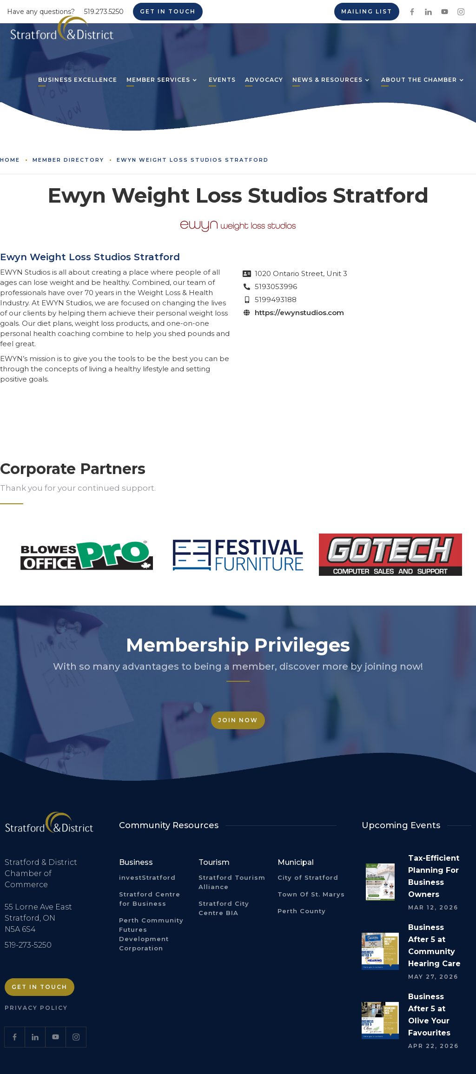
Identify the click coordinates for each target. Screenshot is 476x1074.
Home (10, 160)
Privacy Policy (36, 1007)
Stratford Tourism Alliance (231, 882)
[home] (62, 31)
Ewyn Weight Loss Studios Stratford (193, 160)
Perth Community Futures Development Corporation (151, 934)
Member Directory (68, 160)
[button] (158, 80)
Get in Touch (39, 986)
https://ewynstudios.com (299, 312)
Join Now (238, 720)
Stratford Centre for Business (149, 898)
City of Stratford (308, 877)
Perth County (302, 911)
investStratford (147, 877)
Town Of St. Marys (311, 894)
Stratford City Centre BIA (223, 908)
